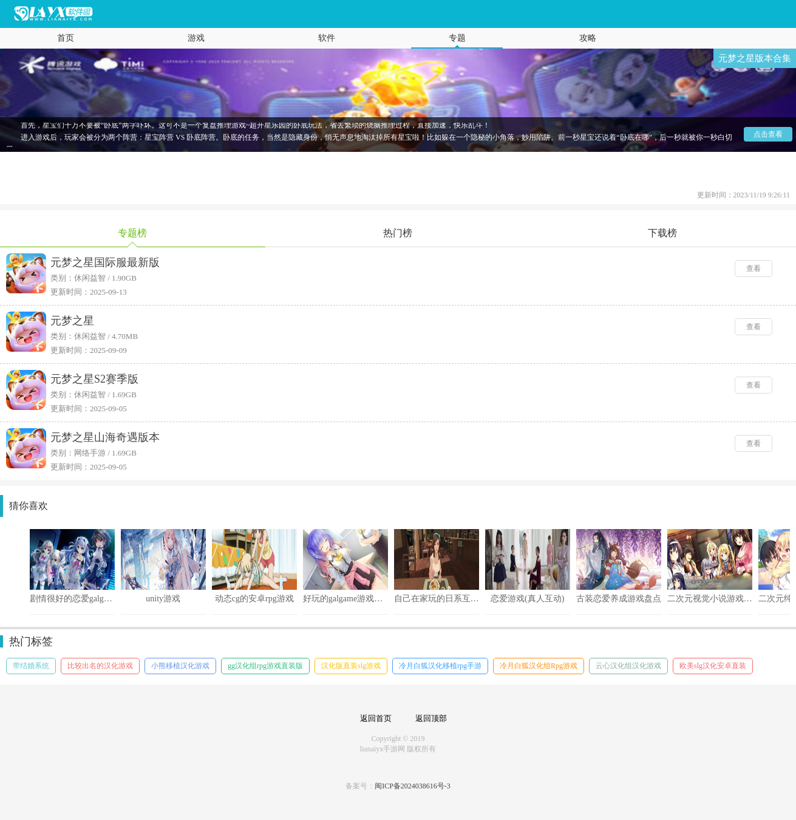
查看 (753, 268)
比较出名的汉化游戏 (100, 665)
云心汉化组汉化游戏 (628, 665)
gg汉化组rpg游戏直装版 (265, 665)
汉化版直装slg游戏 (351, 665)
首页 (65, 38)
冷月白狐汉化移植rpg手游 (440, 665)
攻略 (587, 38)
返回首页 (376, 718)
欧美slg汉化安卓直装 (712, 665)
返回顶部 (431, 718)
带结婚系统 (31, 665)
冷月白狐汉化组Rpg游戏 (538, 665)
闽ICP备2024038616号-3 (413, 786)
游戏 (196, 38)
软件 (326, 38)
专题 (457, 38)
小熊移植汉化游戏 (180, 665)
